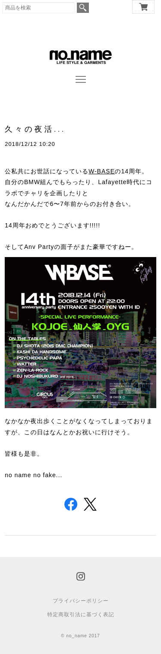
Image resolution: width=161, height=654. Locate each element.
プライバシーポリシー (81, 601)
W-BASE (101, 171)
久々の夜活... (35, 128)
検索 (83, 8)
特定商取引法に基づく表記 (80, 615)
